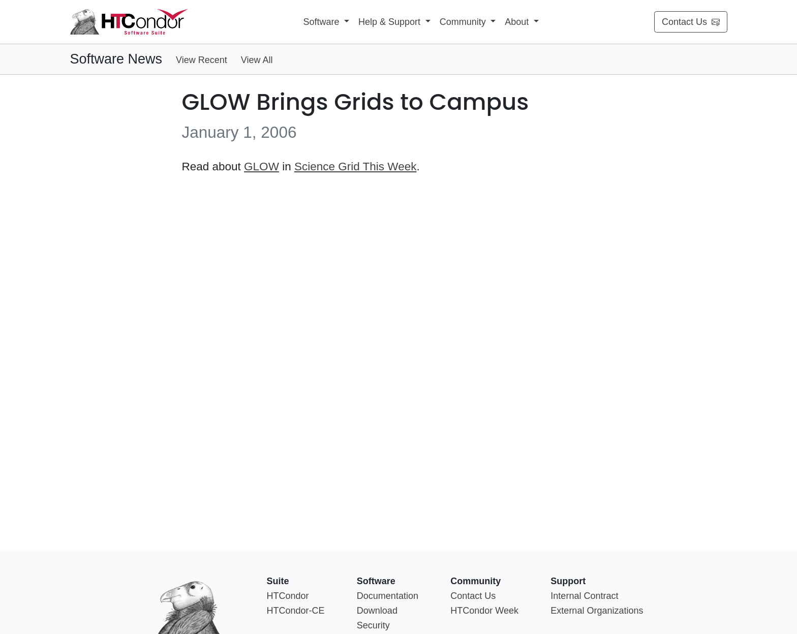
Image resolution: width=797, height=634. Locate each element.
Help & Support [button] (390, 22)
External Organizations (596, 611)
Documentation (387, 596)
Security (373, 625)
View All (257, 60)
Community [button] (464, 22)
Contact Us (691, 22)
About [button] (518, 22)
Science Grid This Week (355, 166)
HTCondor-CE (295, 611)
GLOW (261, 166)
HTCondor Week (484, 611)
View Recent (201, 60)
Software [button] (322, 22)
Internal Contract (584, 596)
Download (377, 611)
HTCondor (287, 596)
